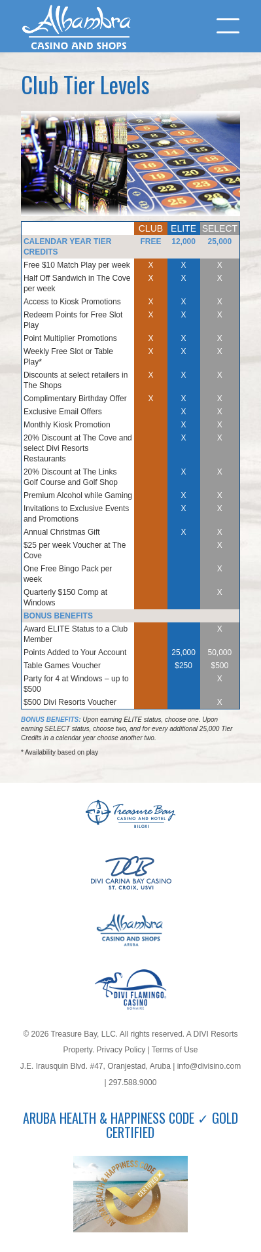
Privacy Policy (121, 1049)
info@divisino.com (209, 1066)
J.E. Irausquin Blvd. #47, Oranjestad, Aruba (95, 1066)
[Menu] (221, 26)
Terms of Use (175, 1049)
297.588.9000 (132, 1082)
